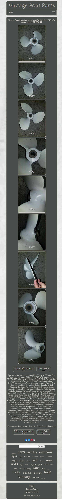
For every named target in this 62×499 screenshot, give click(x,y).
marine (32, 452)
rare (15, 469)
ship (22, 460)
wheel (27, 461)
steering (43, 478)
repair (36, 477)
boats (42, 457)
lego (21, 465)
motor (17, 472)
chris (36, 468)
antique (27, 472)
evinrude (13, 453)
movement (49, 464)
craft (34, 460)
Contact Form (32, 489)
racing (29, 469)
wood (21, 468)
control (27, 457)
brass (26, 465)
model (14, 464)
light (14, 456)
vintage (25, 477)
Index (32, 486)
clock (43, 469)
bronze (49, 460)
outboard (45, 452)
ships (20, 457)
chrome (42, 461)
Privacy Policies (32, 492)
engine (14, 460)
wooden (49, 457)
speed (40, 464)
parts (21, 452)
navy (48, 469)
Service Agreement (32, 495)
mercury (38, 472)
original (33, 465)
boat (47, 472)
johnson (35, 457)
